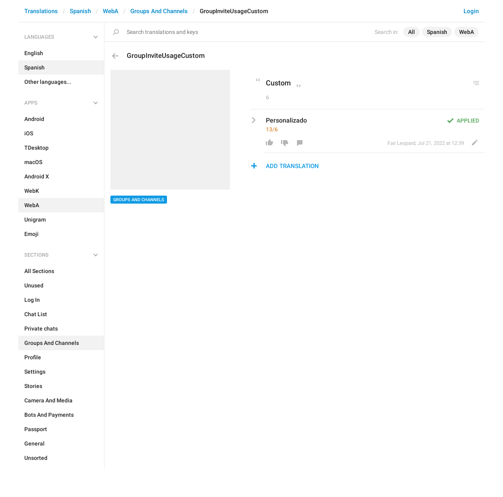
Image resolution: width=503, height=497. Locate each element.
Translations (41, 11)
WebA (110, 11)
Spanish (80, 11)
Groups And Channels (159, 11)
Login (471, 11)
